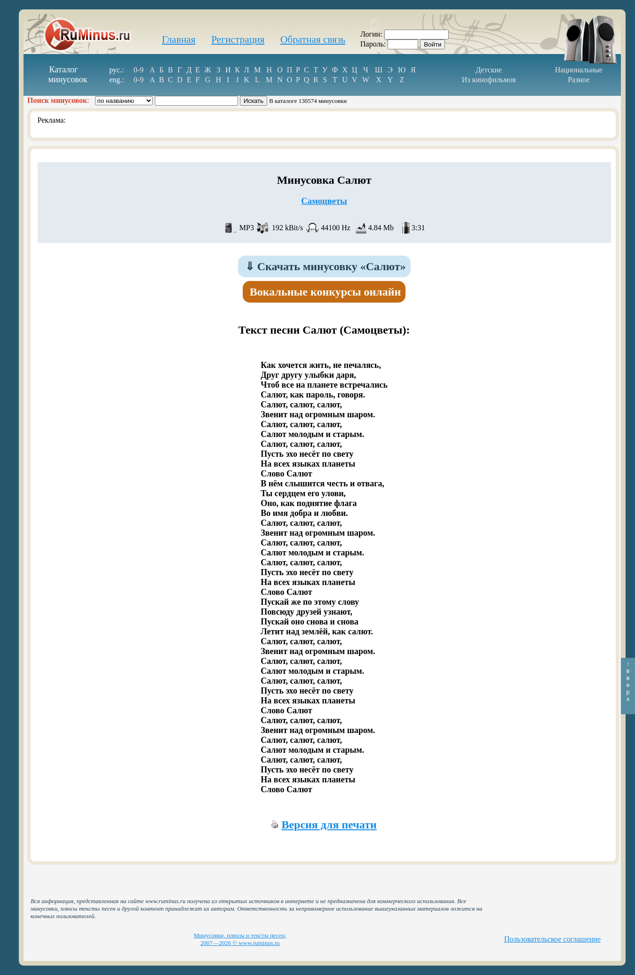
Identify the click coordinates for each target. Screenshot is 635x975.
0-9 (138, 70)
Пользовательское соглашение (552, 939)
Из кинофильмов (489, 80)
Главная (179, 39)
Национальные (579, 70)
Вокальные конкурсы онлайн (325, 292)
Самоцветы (324, 201)
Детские (489, 70)
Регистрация (237, 39)
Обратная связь (312, 39)
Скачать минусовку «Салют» (325, 266)
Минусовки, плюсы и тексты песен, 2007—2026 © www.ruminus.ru (240, 939)
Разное (578, 80)
